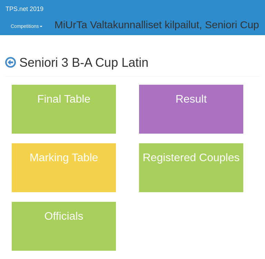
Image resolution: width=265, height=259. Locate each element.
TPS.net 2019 (24, 9)
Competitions (26, 26)
